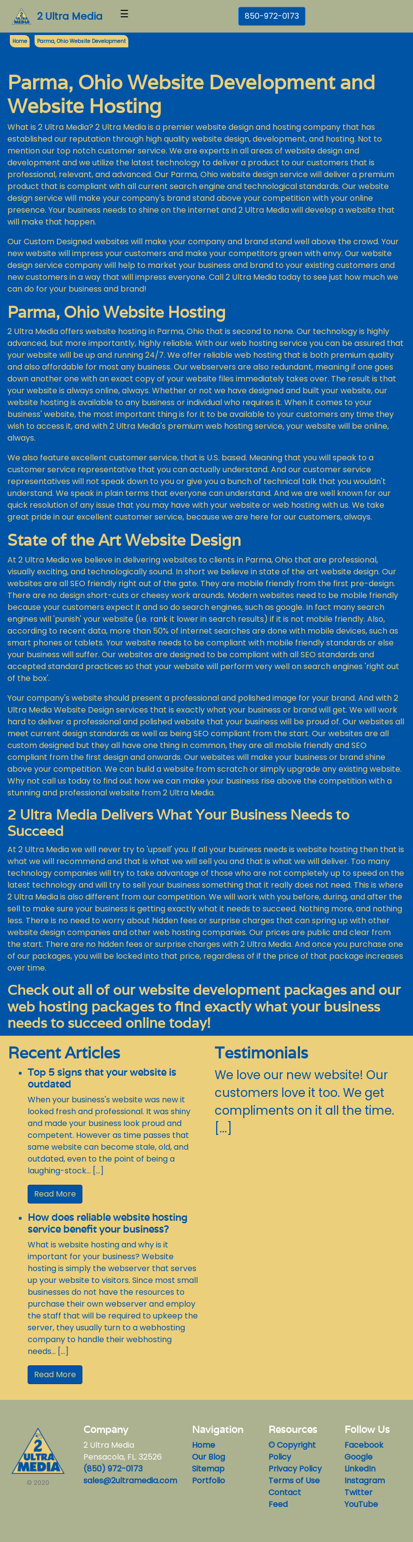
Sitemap (208, 1468)
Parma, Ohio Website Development (81, 41)
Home (203, 1445)
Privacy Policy (295, 1468)
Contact (284, 1492)
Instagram (364, 1480)
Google (358, 1457)
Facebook (363, 1445)
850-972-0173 (272, 16)
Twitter (358, 1492)
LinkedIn (359, 1468)
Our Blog (208, 1457)
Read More (55, 1194)
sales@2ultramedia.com (130, 1480)
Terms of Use (294, 1480)
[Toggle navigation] (124, 16)
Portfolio (208, 1480)
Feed (278, 1504)
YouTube (361, 1504)
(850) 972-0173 (113, 1468)
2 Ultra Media (70, 16)
